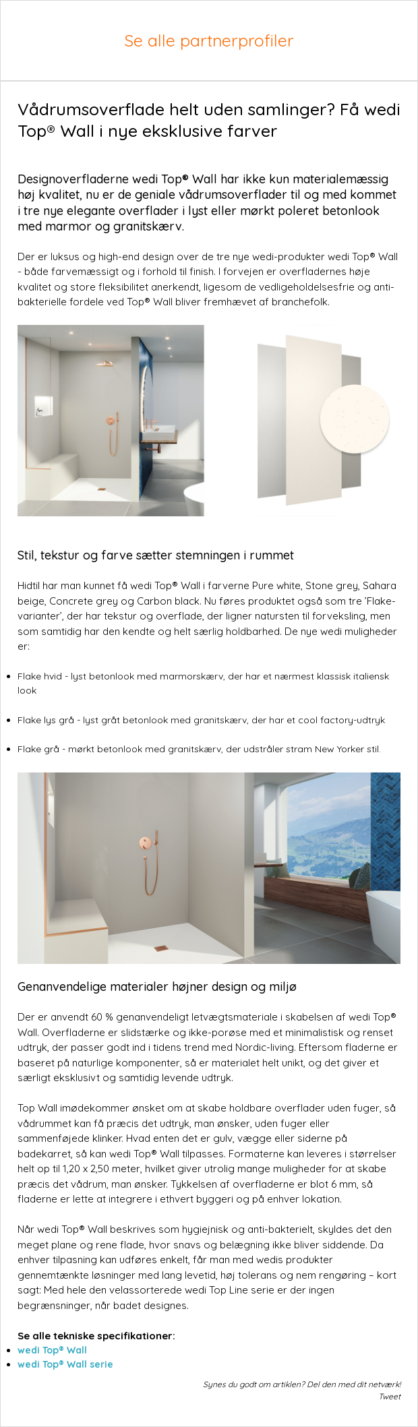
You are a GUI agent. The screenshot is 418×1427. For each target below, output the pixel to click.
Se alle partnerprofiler (209, 40)
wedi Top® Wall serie (65, 1364)
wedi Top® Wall (52, 1350)
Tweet (389, 1396)
